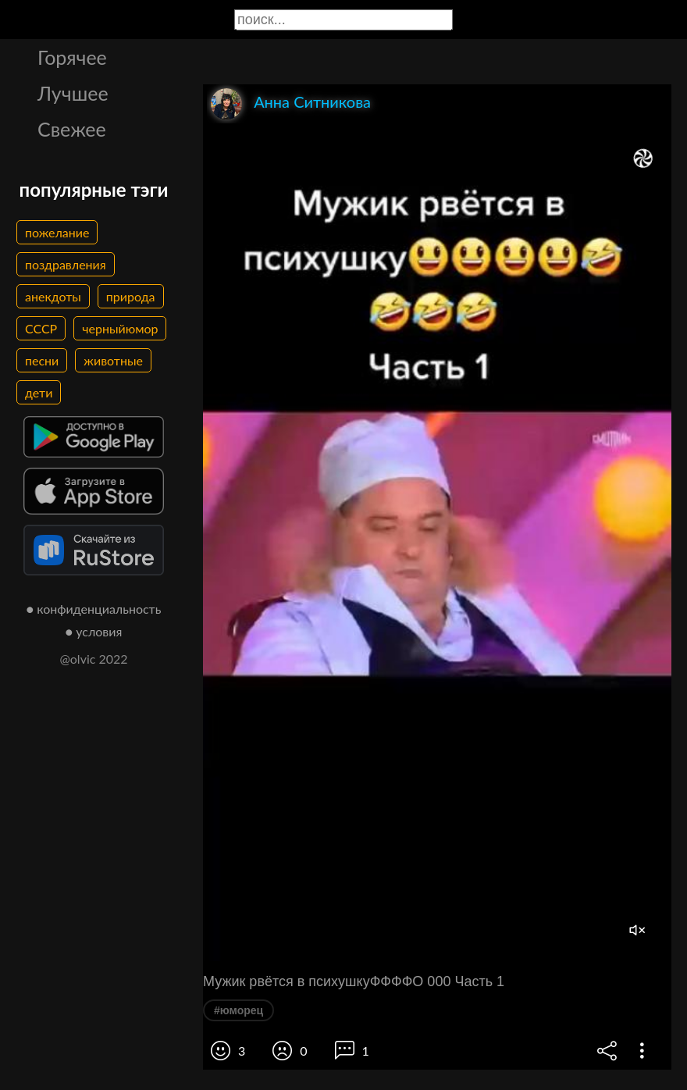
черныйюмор (120, 328)
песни (42, 360)
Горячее (72, 57)
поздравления (65, 264)
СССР (41, 328)
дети (38, 392)
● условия (94, 631)
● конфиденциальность (94, 608)
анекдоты (53, 296)
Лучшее (73, 93)
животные (113, 360)
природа (130, 296)
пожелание (57, 232)
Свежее (71, 129)
